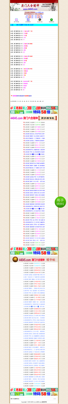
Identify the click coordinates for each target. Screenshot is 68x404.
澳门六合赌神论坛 (33, 398)
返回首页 (55, 2)
